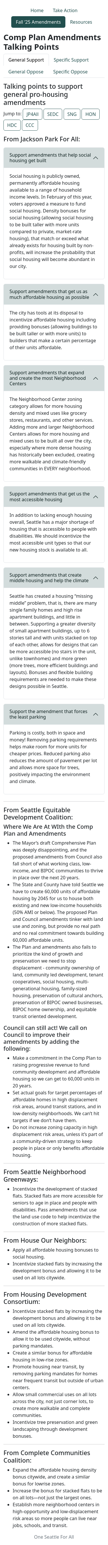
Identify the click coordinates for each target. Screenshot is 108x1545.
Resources (81, 22)
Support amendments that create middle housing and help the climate (49, 578)
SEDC (52, 114)
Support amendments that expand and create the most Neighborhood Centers (48, 378)
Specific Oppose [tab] (70, 72)
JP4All (32, 114)
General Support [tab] (26, 60)
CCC (30, 125)
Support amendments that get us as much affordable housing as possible (49, 294)
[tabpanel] (54, 805)
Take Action (65, 10)
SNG (72, 114)
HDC (12, 125)
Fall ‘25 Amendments (38, 22)
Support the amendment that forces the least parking (48, 714)
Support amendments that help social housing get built (50, 158)
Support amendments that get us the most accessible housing (50, 496)
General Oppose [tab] (25, 72)
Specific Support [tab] (71, 60)
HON (90, 114)
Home (37, 10)
